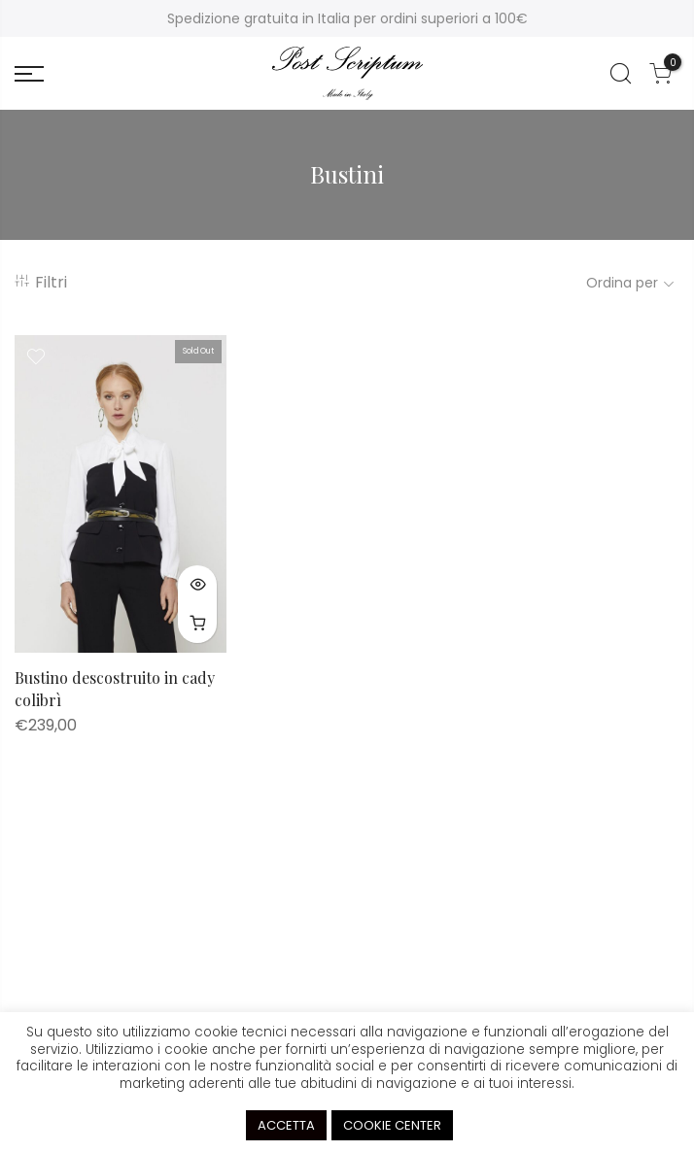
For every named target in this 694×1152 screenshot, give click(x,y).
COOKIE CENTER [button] (392, 1125)
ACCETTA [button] (286, 1125)
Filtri (41, 282)
